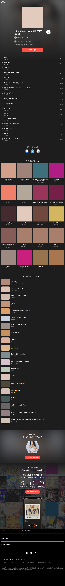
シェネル (26, 37)
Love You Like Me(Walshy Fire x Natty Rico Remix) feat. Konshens (56, 202)
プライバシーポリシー (14, 562)
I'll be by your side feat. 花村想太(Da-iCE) (40, 180)
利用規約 (3, 562)
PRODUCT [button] (5, 538)
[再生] (48, 32)
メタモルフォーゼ (40, 222)
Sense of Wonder (8, 179)
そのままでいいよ (24, 179)
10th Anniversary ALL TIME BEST (21, 531)
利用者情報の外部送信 (28, 562)
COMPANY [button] (5, 544)
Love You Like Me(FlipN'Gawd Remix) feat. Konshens (40, 202)
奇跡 (24, 222)
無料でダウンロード (32, 492)
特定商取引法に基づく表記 (44, 562)
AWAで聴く (32, 50)
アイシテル (40, 266)
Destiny (24, 244)
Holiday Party (8, 222)
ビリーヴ (56, 266)
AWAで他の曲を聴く (32, 457)
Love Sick (40, 244)
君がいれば (56, 244)
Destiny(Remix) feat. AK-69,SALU (8, 245)
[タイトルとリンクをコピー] (38, 151)
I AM (24, 201)
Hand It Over (56, 222)
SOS (8, 201)
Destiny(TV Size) (24, 266)
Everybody (56, 179)
